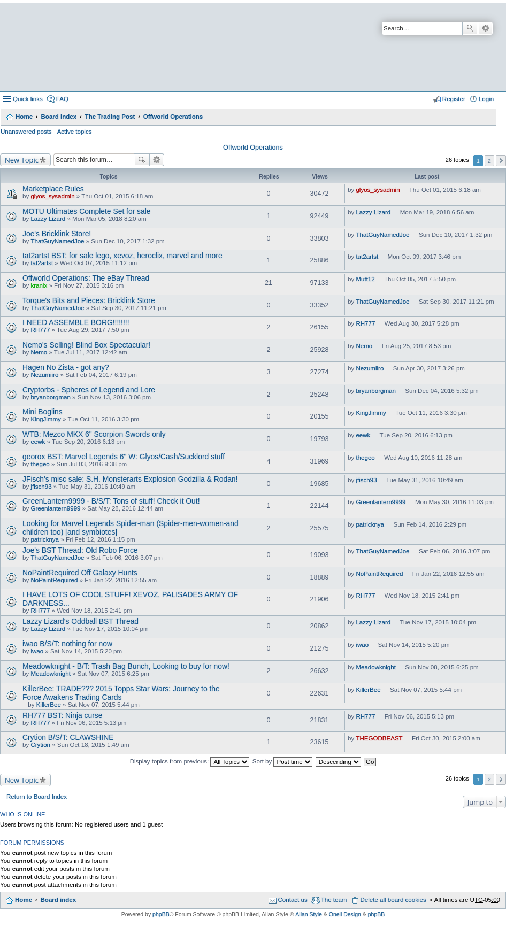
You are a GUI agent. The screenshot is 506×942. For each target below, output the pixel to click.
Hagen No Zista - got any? (65, 367)
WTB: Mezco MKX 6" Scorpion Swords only (94, 434)
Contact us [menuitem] (293, 900)
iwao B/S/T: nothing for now (67, 643)
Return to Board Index (36, 796)
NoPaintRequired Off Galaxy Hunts (79, 572)
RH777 (40, 330)
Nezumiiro (44, 375)
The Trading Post (110, 116)
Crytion (40, 745)
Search (470, 28)
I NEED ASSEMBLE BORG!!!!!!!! (75, 322)
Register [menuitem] (453, 99)
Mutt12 (365, 279)
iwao (36, 651)
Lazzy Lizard (47, 218)
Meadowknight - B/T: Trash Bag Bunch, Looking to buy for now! (125, 666)
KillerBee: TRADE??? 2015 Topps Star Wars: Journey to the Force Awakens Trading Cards (121, 692)
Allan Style (308, 914)
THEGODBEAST (379, 738)
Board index (58, 116)
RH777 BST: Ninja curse (62, 715)
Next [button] (501, 160)
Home (24, 116)
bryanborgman (50, 397)
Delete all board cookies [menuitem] (393, 900)
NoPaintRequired (54, 580)
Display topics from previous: (190, 761)
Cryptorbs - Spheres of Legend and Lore (88, 389)
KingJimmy (45, 419)
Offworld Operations (173, 116)
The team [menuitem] (334, 900)
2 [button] (489, 161)
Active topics (74, 131)
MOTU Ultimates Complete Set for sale (86, 211)
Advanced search (485, 28)
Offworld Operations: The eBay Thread (85, 278)
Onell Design (345, 914)
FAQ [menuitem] (62, 99)
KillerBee (48, 704)
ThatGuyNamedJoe (57, 241)
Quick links (28, 99)
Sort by (282, 761)
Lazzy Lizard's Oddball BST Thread (80, 621)
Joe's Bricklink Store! (56, 233)
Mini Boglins (42, 411)
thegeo (39, 464)
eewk (37, 441)
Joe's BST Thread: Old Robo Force (80, 550)
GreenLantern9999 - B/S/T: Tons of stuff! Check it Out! (111, 501)
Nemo (38, 352)
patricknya (44, 539)
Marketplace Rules (53, 188)
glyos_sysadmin (52, 196)
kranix (38, 285)
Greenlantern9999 (55, 508)
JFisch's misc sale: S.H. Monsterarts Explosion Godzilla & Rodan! (129, 479)
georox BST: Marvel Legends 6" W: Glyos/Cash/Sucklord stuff (123, 456)
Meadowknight (50, 673)
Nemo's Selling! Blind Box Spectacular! (86, 345)
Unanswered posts (26, 131)
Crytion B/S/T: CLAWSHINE (67, 737)
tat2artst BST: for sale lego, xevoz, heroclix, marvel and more (122, 255)
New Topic (22, 160)
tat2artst (41, 263)
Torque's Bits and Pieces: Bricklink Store (88, 300)
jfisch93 (40, 486)
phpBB (161, 914)
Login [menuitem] (486, 99)
